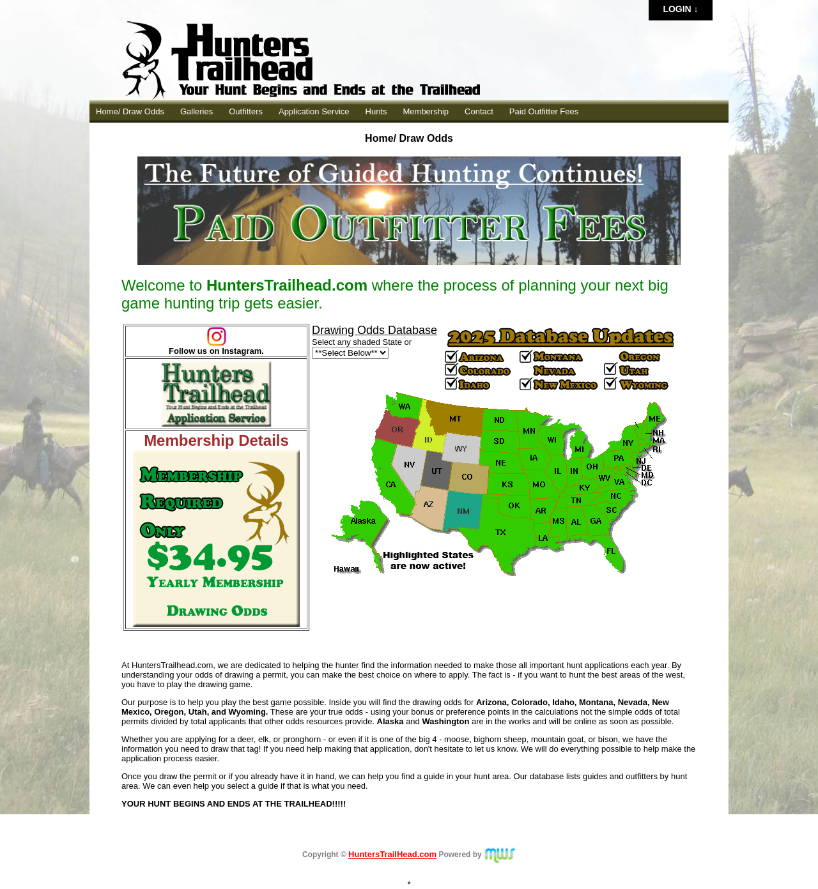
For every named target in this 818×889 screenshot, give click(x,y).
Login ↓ (680, 9)
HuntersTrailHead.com (392, 855)
